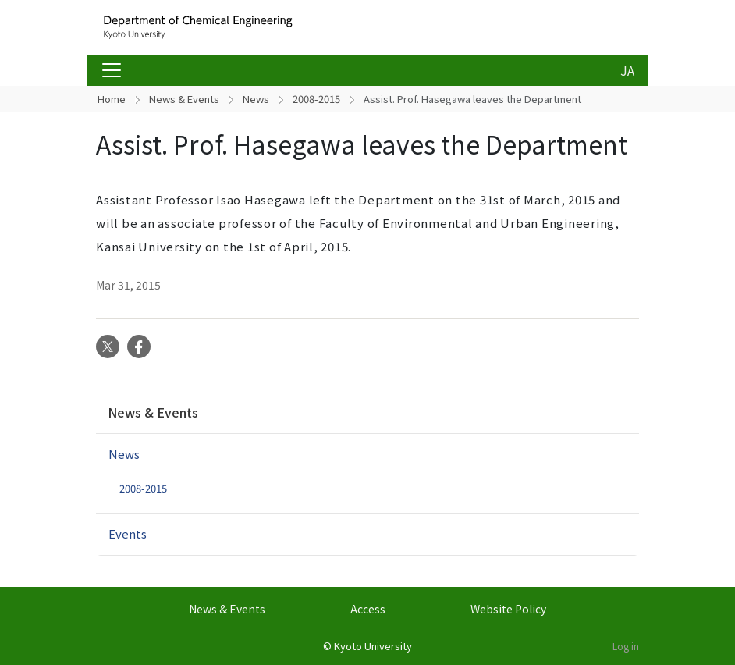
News (256, 98)
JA (627, 70)
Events (127, 533)
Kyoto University (373, 645)
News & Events (184, 98)
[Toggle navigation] (111, 70)
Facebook (139, 346)
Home (112, 98)
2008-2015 (316, 98)
